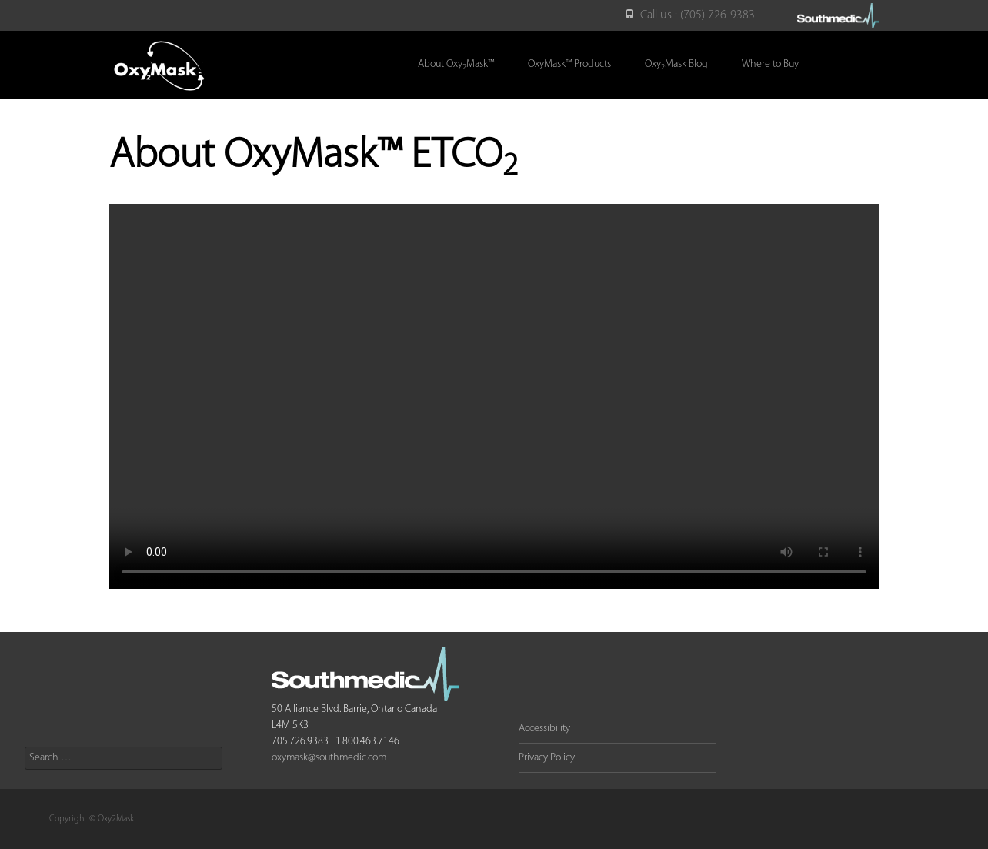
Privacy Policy (547, 758)
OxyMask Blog (676, 65)
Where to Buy (770, 64)
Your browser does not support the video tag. (494, 396)
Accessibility (544, 728)
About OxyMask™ (456, 65)
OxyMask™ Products (569, 64)
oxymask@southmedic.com (329, 758)
